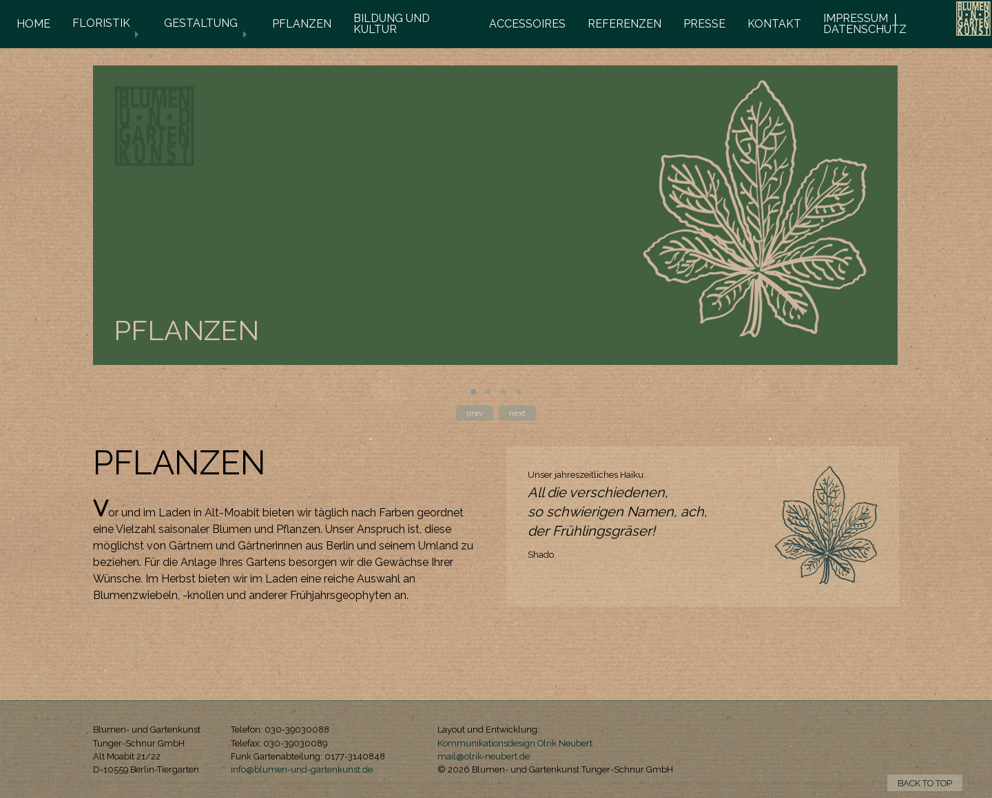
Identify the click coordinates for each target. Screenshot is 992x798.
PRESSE (704, 23)
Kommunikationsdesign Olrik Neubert (514, 743)
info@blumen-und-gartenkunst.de (302, 769)
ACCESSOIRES (527, 23)
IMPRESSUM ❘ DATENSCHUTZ (865, 24)
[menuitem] (33, 24)
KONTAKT (774, 23)
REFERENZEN (624, 23)
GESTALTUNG (201, 23)
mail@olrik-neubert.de (483, 756)
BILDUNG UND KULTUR (391, 24)
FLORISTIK (101, 23)
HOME (33, 23)
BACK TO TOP (925, 783)
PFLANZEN (301, 23)
